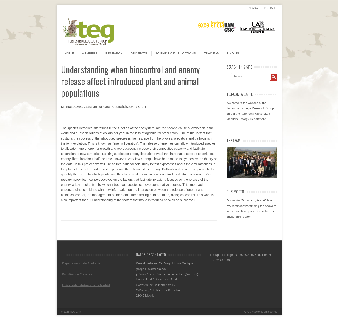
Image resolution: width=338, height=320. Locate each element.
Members (89, 53)
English (269, 7)
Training (211, 53)
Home (69, 53)
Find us (233, 53)
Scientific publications (175, 53)
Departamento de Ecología (81, 263)
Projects (139, 53)
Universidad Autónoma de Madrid (86, 285)
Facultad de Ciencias (77, 274)
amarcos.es (270, 311)
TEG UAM (75, 311)
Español (253, 7)
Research (114, 53)
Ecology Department (252, 119)
